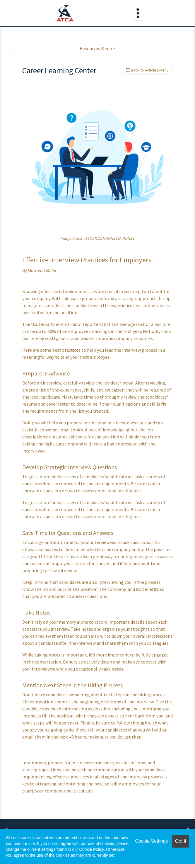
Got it (180, 841)
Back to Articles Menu (147, 70)
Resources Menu (96, 48)
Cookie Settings (151, 841)
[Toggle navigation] (138, 13)
